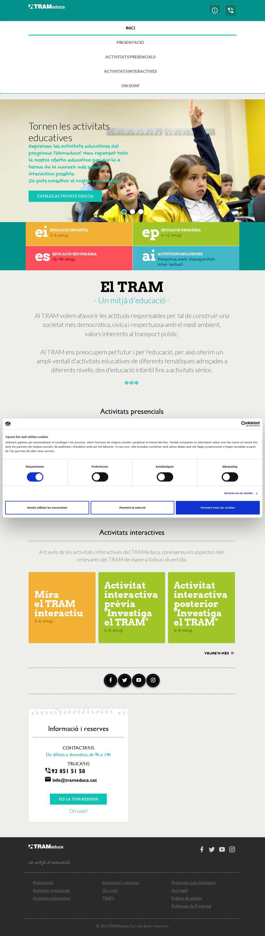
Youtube (138, 680)
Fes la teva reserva (78, 799)
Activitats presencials (130, 56)
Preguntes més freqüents (193, 882)
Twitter (124, 680)
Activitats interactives (130, 71)
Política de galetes (186, 898)
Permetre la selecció (133, 507)
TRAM (108, 898)
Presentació (130, 42)
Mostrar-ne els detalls (238, 493)
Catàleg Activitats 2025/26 (65, 196)
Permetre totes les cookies (218, 507)
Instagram (153, 680)
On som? (130, 85)
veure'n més (219, 653)
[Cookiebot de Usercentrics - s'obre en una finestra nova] (234, 424)
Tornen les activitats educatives (69, 131)
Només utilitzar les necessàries (47, 507)
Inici (130, 27)
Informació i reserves (120, 882)
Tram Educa (47, 10)
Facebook (110, 680)
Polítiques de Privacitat (191, 906)
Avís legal (179, 890)
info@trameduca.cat (75, 780)
